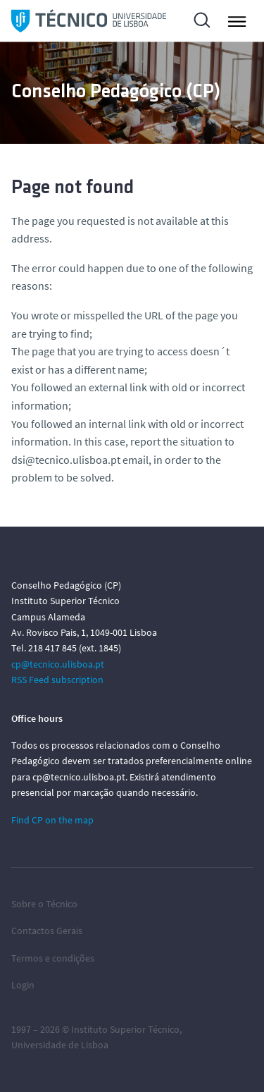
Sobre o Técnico (44, 903)
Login (22, 984)
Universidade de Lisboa (59, 1044)
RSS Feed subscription (57, 679)
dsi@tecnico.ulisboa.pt (65, 460)
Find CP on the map (52, 820)
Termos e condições (52, 958)
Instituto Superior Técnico (125, 1029)
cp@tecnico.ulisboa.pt (57, 664)
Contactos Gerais (46, 930)
